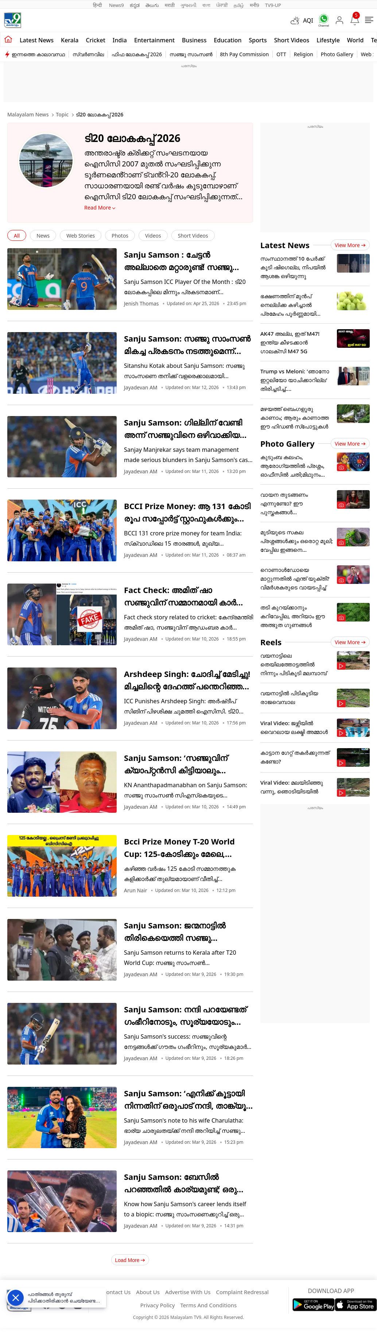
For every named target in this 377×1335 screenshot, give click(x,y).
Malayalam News (27, 114)
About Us (148, 1292)
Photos (120, 235)
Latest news (37, 40)
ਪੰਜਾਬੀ (222, 5)
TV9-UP (273, 5)
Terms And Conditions (208, 1305)
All (17, 235)
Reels (270, 641)
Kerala (69, 40)
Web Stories (80, 235)
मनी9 (254, 5)
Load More (130, 1260)
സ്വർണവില (88, 54)
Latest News (285, 244)
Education (227, 40)
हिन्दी (98, 5)
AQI (308, 20)
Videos (153, 235)
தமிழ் (239, 5)
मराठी (170, 5)
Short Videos (291, 40)
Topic (62, 114)
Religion (303, 54)
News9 (116, 5)
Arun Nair (135, 890)
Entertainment (154, 40)
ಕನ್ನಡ (135, 5)
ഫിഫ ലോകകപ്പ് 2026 (137, 54)
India (120, 40)
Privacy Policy (157, 1305)
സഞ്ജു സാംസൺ (191, 54)
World (355, 40)
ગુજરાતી (188, 5)
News (43, 235)
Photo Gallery (337, 54)
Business (194, 40)
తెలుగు (152, 5)
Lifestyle (328, 40)
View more (350, 245)
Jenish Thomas (141, 303)
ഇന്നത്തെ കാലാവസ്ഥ (38, 54)
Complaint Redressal (242, 1292)
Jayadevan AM (141, 387)
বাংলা (206, 5)
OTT (281, 54)
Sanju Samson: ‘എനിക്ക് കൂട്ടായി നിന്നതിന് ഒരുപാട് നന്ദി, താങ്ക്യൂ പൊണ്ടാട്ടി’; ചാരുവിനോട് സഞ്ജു (185, 1105)
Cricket (95, 40)
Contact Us (117, 1292)
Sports (258, 40)
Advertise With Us (187, 1292)
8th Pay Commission (244, 54)
